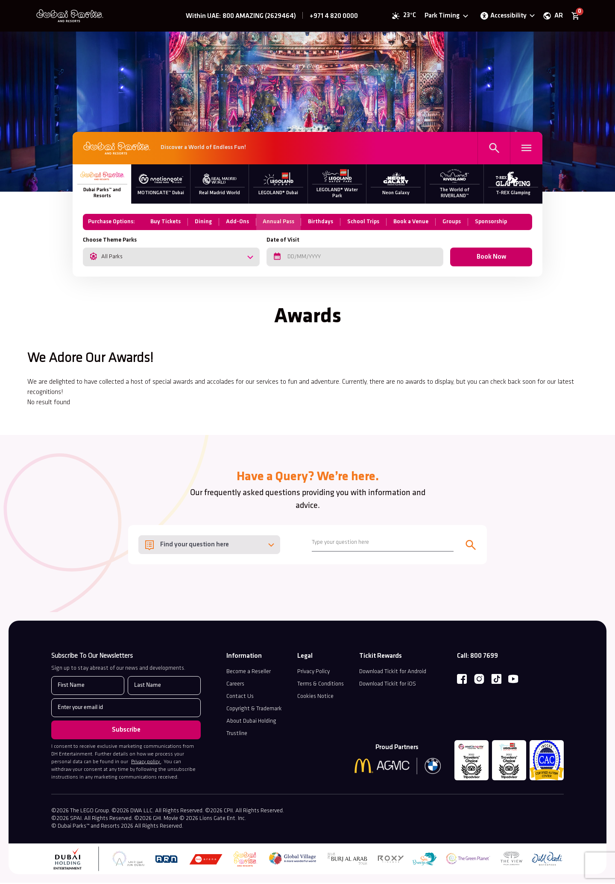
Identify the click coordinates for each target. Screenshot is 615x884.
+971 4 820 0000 (334, 17)
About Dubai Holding (251, 723)
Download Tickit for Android (392, 673)
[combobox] (171, 258)
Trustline (236, 735)
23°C (408, 17)
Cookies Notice (315, 698)
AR (557, 17)
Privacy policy (146, 763)
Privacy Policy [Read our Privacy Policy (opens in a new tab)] (313, 673)
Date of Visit (282, 242)
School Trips (364, 223)
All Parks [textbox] (112, 258)
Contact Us (240, 698)
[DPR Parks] (116, 150)
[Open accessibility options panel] (506, 17)
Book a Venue (411, 223)
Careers (235, 686)
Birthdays (321, 223)
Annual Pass (279, 223)
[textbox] (209, 546)
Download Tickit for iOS (387, 686)
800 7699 (484, 657)
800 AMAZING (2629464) (259, 17)
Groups (452, 223)
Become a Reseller (248, 673)
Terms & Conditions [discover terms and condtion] (320, 686)
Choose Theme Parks (110, 242)
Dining (203, 223)
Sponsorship (492, 223)
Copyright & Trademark (254, 710)
